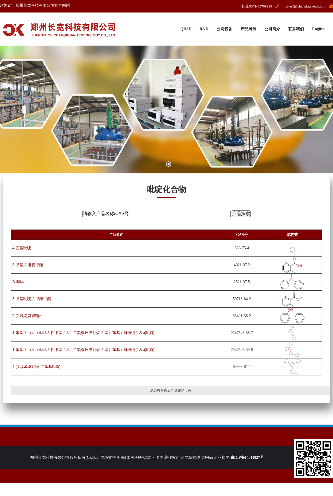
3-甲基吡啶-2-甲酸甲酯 (31, 299)
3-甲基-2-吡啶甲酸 (28, 265)
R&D (204, 29)
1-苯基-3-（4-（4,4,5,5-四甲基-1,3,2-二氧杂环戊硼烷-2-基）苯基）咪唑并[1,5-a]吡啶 (83, 333)
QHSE (185, 29)
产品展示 (248, 29)
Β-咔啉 (18, 282)
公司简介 (272, 29)
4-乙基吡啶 (21, 248)
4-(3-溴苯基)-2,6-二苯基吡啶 (36, 367)
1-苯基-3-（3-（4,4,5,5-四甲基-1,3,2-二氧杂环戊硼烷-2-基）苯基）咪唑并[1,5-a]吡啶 (83, 350)
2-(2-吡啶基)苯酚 (26, 316)
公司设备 (224, 29)
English (318, 29)
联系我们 (296, 29)
